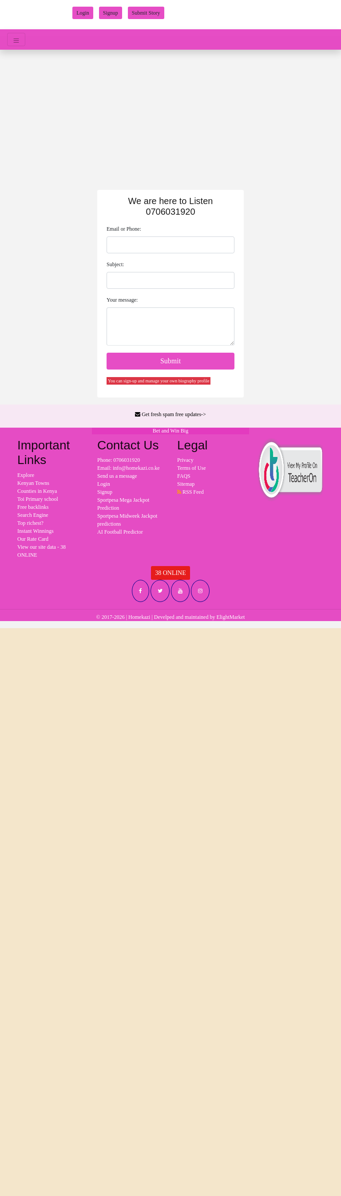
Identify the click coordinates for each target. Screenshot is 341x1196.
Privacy (185, 460)
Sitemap (185, 484)
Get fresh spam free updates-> (170, 414)
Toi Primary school (37, 499)
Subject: (115, 264)
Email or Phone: (124, 229)
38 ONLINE (170, 573)
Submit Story (146, 13)
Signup (110, 13)
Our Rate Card (32, 539)
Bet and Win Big (170, 431)
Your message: (122, 300)
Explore (25, 475)
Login (82, 13)
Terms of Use (191, 468)
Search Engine (32, 515)
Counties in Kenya (37, 491)
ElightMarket (230, 617)
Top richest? (30, 523)
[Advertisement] (170, 116)
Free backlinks (32, 507)
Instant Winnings (35, 531)
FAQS (183, 476)
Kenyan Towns (33, 483)
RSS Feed (190, 492)
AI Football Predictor (120, 532)
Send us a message (117, 476)
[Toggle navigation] (16, 39)
